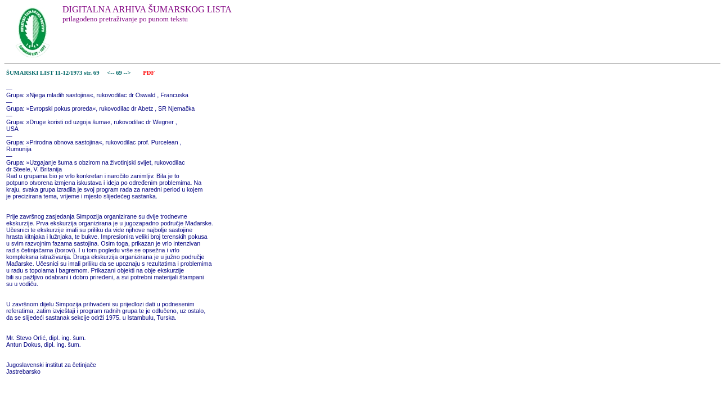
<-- (111, 73)
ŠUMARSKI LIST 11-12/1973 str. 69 (53, 73)
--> (127, 73)
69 (119, 73)
